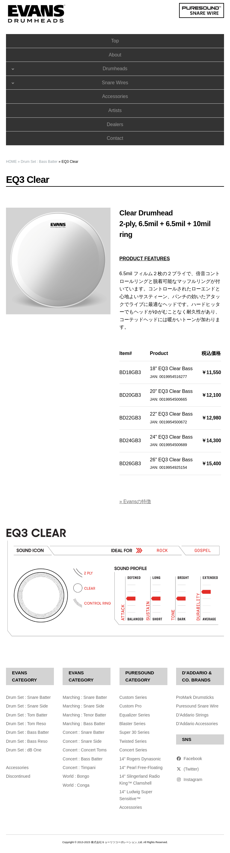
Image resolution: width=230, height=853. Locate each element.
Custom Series (133, 697)
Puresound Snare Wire (197, 706)
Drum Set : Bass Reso (27, 741)
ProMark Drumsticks (195, 697)
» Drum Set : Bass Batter (38, 162)
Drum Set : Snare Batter (28, 697)
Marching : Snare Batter (85, 697)
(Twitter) (187, 769)
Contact (115, 138)
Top (115, 40)
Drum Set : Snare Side (27, 706)
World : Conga (76, 785)
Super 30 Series (134, 732)
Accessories (115, 96)
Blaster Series (132, 723)
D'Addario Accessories (197, 723)
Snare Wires (115, 82)
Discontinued (18, 776)
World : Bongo (76, 776)
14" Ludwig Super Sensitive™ (135, 795)
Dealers (115, 124)
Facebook (189, 758)
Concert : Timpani (79, 767)
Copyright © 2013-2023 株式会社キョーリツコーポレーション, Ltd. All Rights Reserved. (115, 842)
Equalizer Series (134, 715)
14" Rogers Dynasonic (140, 758)
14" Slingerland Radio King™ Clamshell (139, 779)
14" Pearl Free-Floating (141, 767)
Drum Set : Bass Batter (27, 732)
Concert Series (133, 750)
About (115, 54)
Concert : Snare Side (82, 741)
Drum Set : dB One (23, 750)
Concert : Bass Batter (82, 758)
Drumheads (115, 68)
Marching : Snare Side (83, 706)
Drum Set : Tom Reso (26, 723)
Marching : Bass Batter (84, 723)
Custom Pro (130, 706)
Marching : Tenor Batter (84, 715)
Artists (115, 110)
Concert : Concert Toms (85, 750)
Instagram (189, 779)
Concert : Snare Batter (83, 732)
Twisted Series (133, 741)
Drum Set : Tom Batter (26, 715)
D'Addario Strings (192, 715)
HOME (11, 162)
